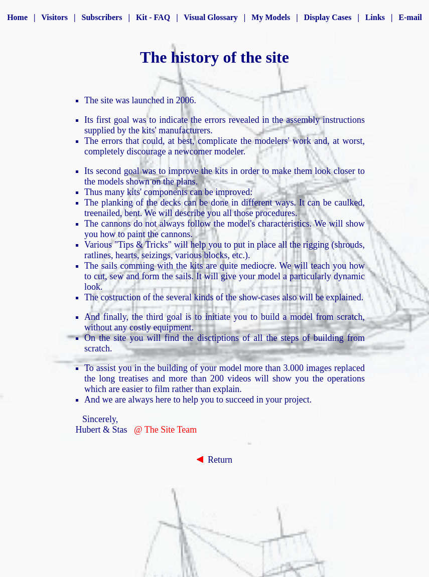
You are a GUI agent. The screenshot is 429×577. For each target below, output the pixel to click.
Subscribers (102, 17)
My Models (270, 17)
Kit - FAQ (153, 17)
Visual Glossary (210, 17)
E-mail (410, 17)
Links (375, 17)
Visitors (54, 17)
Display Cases (328, 17)
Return (214, 460)
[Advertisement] (226, 507)
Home (17, 17)
